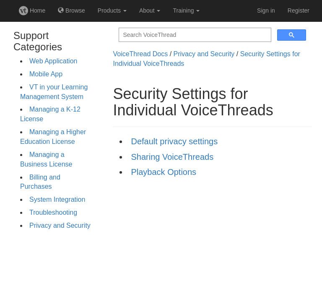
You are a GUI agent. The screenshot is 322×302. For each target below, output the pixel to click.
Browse (71, 10)
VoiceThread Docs (140, 53)
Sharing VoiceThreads (172, 156)
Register (298, 10)
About (149, 10)
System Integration (57, 199)
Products (112, 10)
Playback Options (163, 172)
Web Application (53, 61)
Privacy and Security (60, 225)
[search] (194, 35)
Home (32, 10)
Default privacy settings (174, 141)
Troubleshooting (53, 212)
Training (186, 10)
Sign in (266, 10)
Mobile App (45, 74)
